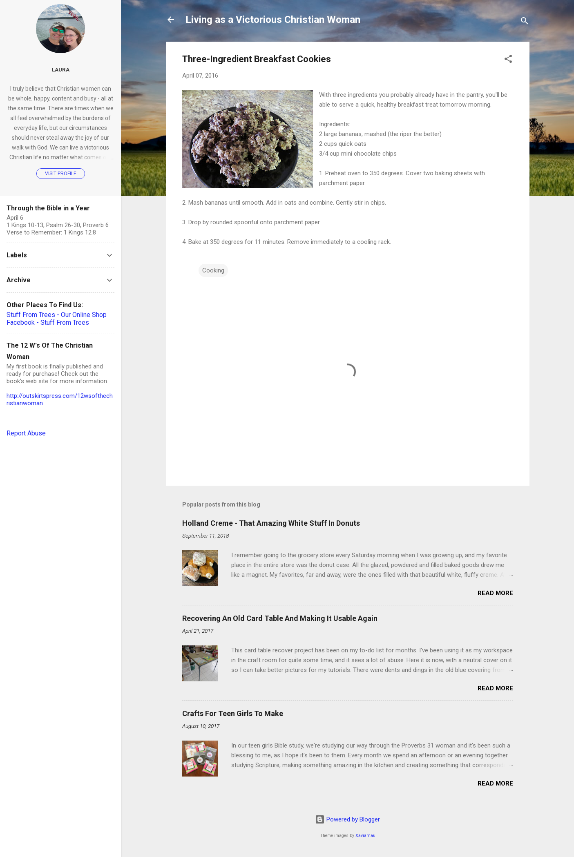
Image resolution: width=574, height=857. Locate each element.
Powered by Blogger (347, 819)
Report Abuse (26, 433)
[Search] (524, 22)
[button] (508, 60)
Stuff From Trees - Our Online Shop (57, 315)
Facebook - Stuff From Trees (48, 322)
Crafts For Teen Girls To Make (232, 713)
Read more (495, 593)
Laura (60, 69)
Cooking (213, 270)
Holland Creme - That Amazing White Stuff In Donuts (271, 523)
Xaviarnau (365, 835)
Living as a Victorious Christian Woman (272, 19)
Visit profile (60, 173)
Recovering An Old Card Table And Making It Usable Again (279, 618)
